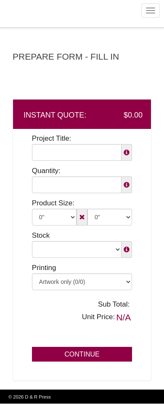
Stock (41, 235)
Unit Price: (98, 317)
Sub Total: (114, 304)
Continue (82, 354)
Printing (44, 267)
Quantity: (46, 170)
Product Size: (53, 203)
